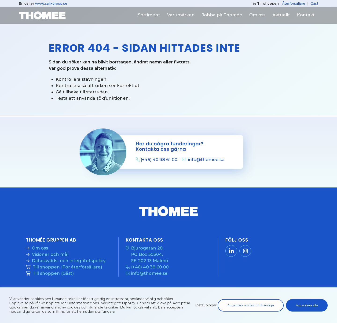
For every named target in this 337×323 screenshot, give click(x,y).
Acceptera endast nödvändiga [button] (250, 305)
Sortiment (149, 15)
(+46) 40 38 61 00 (160, 159)
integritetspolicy (121, 303)
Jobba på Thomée (222, 15)
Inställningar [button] (205, 305)
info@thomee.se (206, 159)
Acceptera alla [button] (307, 305)
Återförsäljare (293, 3)
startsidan (97, 92)
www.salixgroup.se (51, 3)
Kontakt (306, 15)
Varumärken (181, 15)
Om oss (257, 15)
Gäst (314, 3)
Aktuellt (281, 15)
